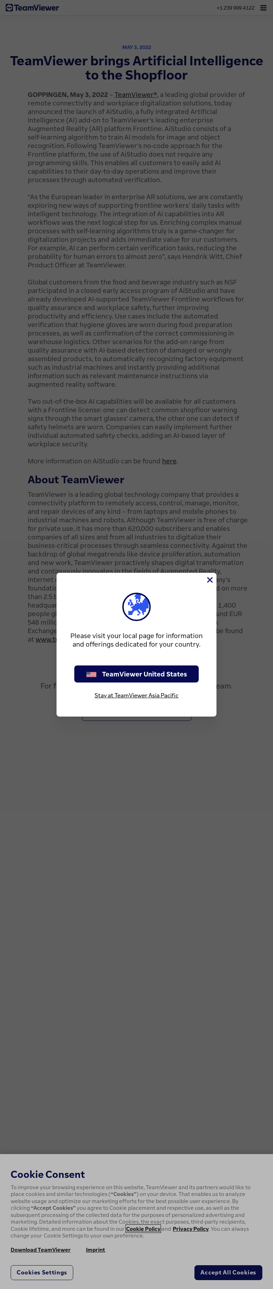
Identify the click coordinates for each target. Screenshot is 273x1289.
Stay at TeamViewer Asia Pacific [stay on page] (136, 695)
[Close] (209, 580)
